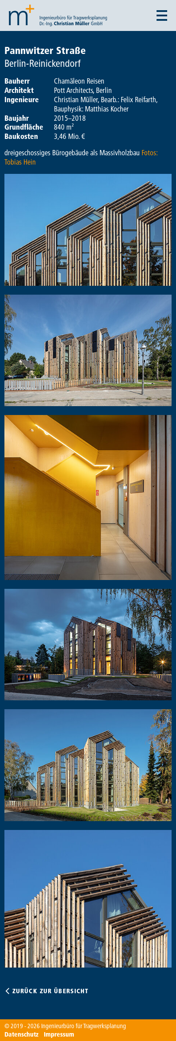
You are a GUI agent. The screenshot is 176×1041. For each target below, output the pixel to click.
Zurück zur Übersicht (50, 991)
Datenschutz (21, 1034)
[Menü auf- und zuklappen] (162, 15)
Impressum (59, 1034)
